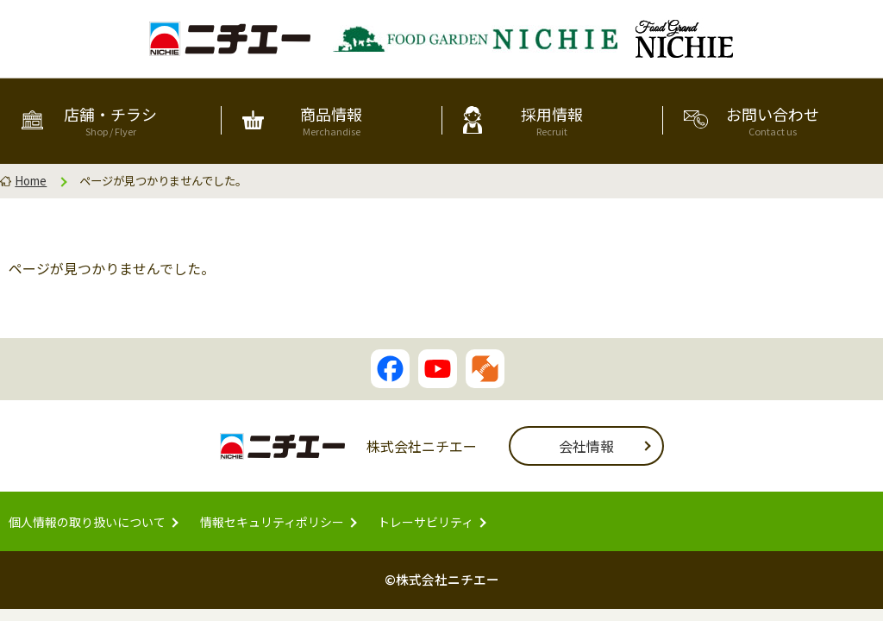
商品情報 (331, 120)
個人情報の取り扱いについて (87, 522)
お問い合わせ (772, 120)
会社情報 (586, 446)
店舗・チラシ (110, 120)
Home (31, 180)
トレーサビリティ (425, 522)
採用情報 (552, 120)
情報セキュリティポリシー (272, 522)
